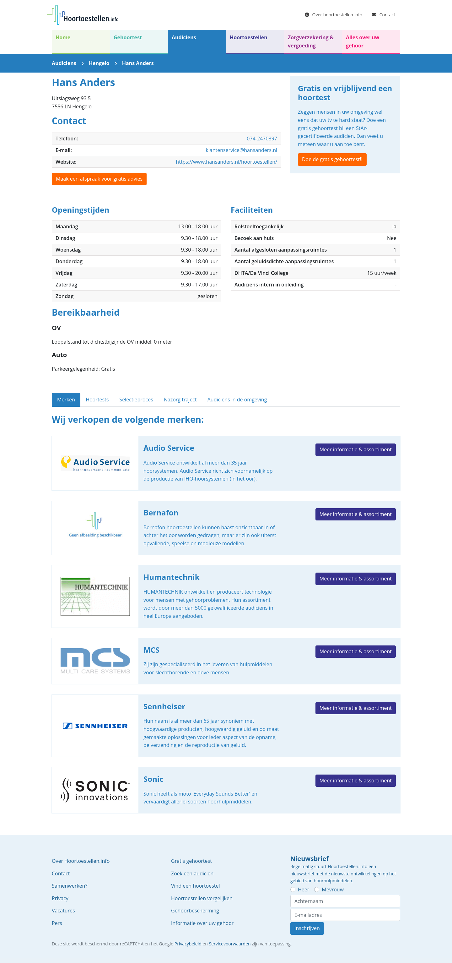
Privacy (60, 898)
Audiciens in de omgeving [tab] (237, 399)
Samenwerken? (69, 885)
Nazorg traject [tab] (180, 399)
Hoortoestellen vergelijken (202, 898)
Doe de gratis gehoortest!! (332, 159)
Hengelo (99, 63)
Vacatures (63, 910)
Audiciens (184, 37)
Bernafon (226, 528)
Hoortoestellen (248, 37)
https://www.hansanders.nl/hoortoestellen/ (226, 161)
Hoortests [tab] (97, 399)
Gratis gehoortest (191, 860)
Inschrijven (307, 928)
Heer (303, 889)
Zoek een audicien (192, 873)
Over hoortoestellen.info (333, 15)
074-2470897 (262, 138)
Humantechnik (226, 596)
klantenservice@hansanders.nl (241, 150)
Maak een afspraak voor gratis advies (99, 178)
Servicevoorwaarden (230, 944)
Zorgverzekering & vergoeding (311, 41)
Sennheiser (226, 725)
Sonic (226, 790)
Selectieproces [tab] (136, 399)
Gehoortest (128, 37)
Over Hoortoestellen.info (81, 860)
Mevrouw (333, 889)
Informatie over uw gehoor (202, 923)
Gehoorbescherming (195, 910)
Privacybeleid (188, 944)
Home (63, 37)
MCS (226, 661)
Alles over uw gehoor (362, 41)
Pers (57, 923)
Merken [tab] (66, 399)
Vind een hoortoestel (195, 885)
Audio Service (226, 463)
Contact (383, 15)
